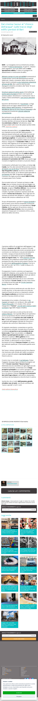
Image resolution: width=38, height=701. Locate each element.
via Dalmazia (24, 360)
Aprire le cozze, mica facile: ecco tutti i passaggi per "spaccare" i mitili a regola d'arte (27, 532)
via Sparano (6, 174)
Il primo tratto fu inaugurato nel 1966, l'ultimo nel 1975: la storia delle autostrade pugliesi (27, 569)
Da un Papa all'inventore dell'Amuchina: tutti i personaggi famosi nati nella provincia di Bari (27, 588)
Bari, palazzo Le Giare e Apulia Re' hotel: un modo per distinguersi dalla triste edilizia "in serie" (9, 551)
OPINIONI (23, 667)
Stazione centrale (29, 257)
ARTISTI (3, 672)
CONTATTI (23, 673)
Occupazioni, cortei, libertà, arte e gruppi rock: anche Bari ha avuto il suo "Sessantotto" (28, 550)
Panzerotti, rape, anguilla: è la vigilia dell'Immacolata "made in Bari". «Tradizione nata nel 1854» (9, 588)
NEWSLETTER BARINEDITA (11, 507)
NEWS (3, 674)
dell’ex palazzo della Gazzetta (11, 107)
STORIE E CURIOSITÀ (6, 669)
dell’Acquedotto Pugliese (19, 263)
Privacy (22, 674)
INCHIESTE (4, 668)
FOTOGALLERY (24, 671)
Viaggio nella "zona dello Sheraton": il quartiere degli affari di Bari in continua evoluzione (9, 625)
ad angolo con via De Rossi (10, 169)
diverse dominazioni (15, 67)
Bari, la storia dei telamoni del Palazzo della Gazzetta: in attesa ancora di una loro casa (9, 607)
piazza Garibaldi (29, 201)
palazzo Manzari (7, 314)
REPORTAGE (4, 673)
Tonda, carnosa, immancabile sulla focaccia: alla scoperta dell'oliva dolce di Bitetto (9, 569)
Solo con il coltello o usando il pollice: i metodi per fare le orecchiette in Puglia (27, 607)
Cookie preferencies (25, 675)
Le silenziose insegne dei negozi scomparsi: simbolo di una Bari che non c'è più (9, 531)
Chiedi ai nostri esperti (6, 678)
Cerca (35, 16)
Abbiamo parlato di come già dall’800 (14, 76)
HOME (3, 667)
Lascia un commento (19, 490)
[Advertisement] (14, 59)
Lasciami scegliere (12, 688)
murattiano (24, 104)
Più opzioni (19, 696)
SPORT (22, 668)
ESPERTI (22, 669)
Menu (3, 19)
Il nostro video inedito (19, 639)
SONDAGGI (23, 672)
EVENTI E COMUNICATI (6, 671)
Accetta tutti (19, 692)
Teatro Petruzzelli (8, 304)
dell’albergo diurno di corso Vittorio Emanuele (17, 109)
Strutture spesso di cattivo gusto (13, 92)
